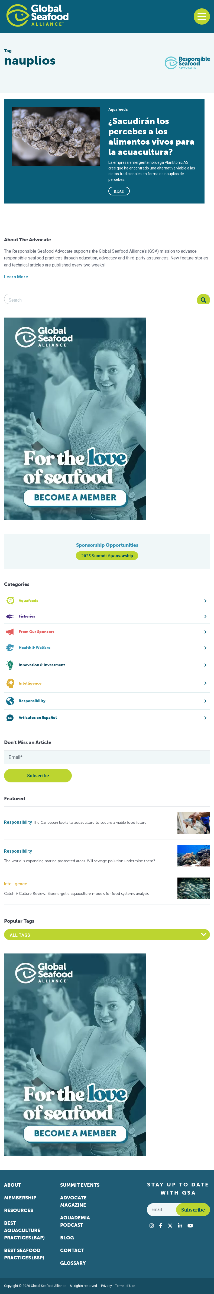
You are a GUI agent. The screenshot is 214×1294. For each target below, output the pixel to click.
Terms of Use (125, 1286)
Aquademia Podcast (75, 1221)
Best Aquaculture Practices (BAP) (24, 1230)
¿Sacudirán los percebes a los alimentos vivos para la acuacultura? (151, 136)
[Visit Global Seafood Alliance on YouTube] (190, 1226)
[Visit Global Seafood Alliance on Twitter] (170, 1226)
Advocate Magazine (73, 1201)
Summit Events (79, 1185)
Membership (20, 1198)
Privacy (106, 1286)
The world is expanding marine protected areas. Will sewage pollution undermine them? (79, 861)
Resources (18, 1210)
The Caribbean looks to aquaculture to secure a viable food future (90, 823)
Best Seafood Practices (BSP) (24, 1254)
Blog (67, 1238)
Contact (72, 1250)
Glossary (73, 1263)
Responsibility (18, 822)
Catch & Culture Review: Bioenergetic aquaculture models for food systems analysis (76, 894)
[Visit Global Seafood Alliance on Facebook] (160, 1226)
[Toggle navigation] (202, 16)
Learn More (16, 276)
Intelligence (15, 883)
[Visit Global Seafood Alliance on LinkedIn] (180, 1226)
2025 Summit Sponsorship (107, 556)
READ (119, 191)
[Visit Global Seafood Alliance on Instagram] (152, 1226)
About (12, 1185)
